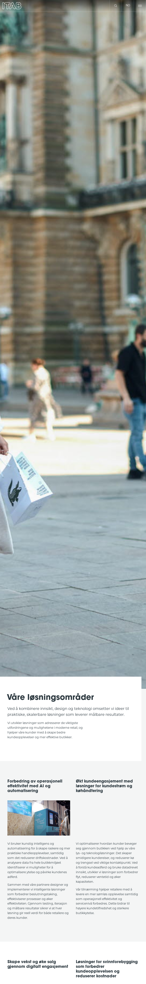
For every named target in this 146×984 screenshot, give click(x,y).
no (128, 5)
